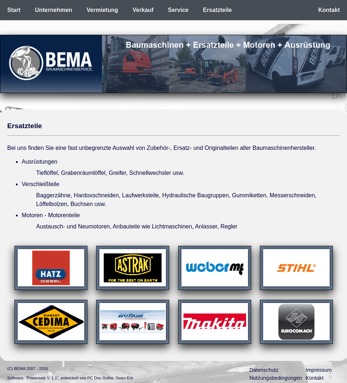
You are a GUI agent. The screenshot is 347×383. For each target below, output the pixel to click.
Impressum (319, 370)
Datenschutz (264, 370)
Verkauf (143, 10)
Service (178, 10)
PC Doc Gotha (100, 378)
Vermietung (102, 10)
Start (13, 10)
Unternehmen (53, 10)
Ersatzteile (217, 10)
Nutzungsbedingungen (275, 378)
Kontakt (329, 10)
